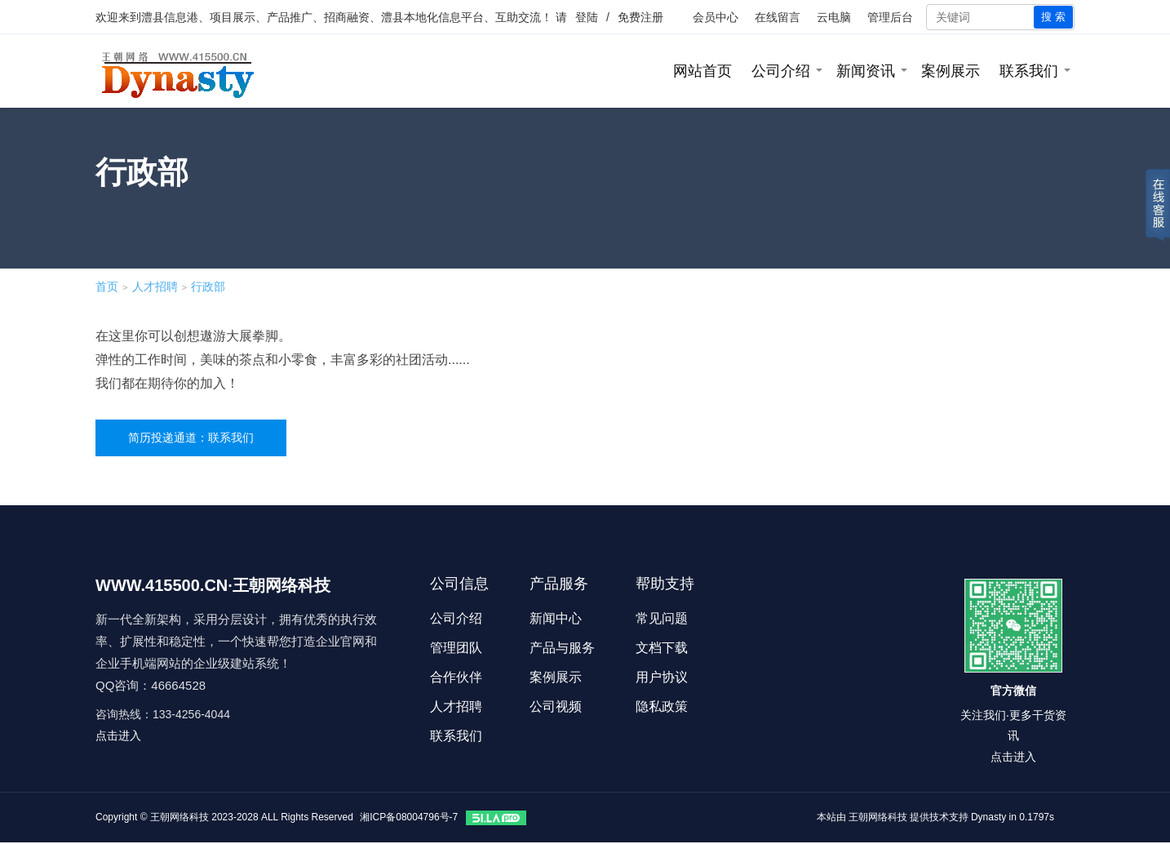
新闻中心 (556, 618)
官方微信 (1013, 690)
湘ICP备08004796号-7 (409, 817)
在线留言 (777, 17)
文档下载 (662, 648)
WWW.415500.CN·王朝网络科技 (212, 585)
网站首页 (702, 71)
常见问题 (662, 618)
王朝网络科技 (878, 817)
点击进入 (118, 735)
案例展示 (950, 71)
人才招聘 (155, 286)
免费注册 (640, 17)
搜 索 (1053, 17)
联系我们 (1028, 71)
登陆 (586, 17)
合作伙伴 (456, 677)
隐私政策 (662, 706)
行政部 (208, 286)
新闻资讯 (865, 71)
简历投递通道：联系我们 (191, 437)
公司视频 (556, 706)
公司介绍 (780, 71)
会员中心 (715, 17)
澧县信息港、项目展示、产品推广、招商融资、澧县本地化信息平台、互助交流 (341, 17)
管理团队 (456, 648)
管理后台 (890, 17)
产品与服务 (562, 648)
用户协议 (662, 677)
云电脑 (834, 17)
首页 (106, 286)
